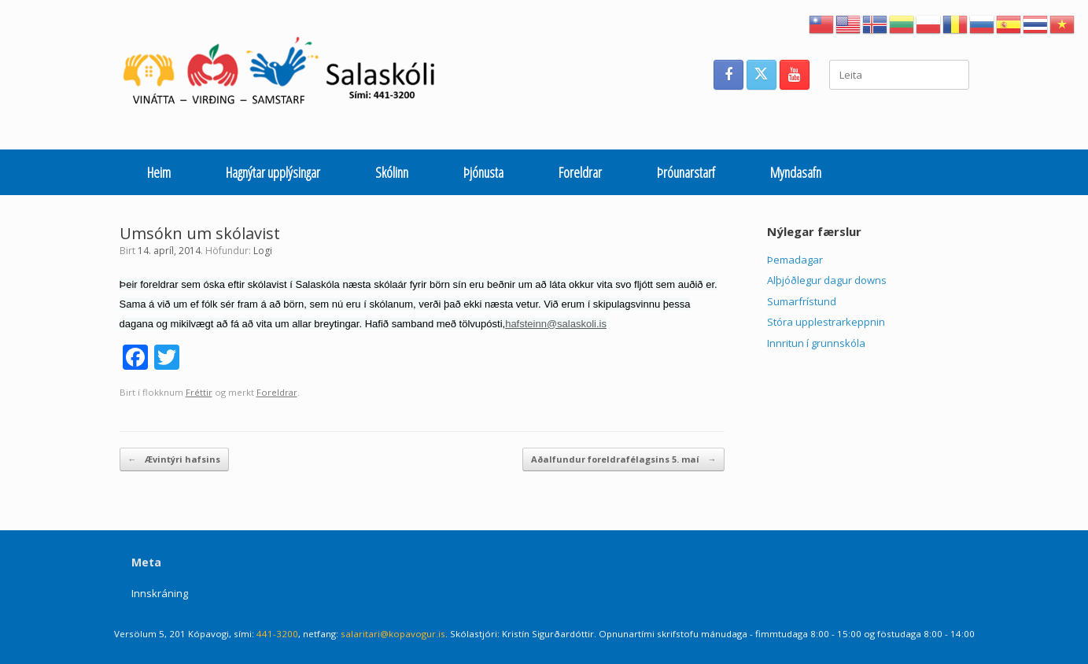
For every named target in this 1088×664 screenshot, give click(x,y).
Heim (159, 172)
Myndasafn (795, 172)
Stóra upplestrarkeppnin (826, 322)
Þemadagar (795, 260)
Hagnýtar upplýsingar (273, 172)
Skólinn (391, 172)
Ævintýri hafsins (174, 460)
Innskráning (159, 593)
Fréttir (199, 392)
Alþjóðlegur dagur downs (827, 280)
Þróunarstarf (686, 172)
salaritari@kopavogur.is (393, 634)
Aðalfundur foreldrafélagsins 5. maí (623, 460)
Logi (262, 250)
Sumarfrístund (801, 301)
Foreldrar (580, 172)
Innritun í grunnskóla (816, 343)
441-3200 (277, 634)
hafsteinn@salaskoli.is (556, 324)
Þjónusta (483, 172)
